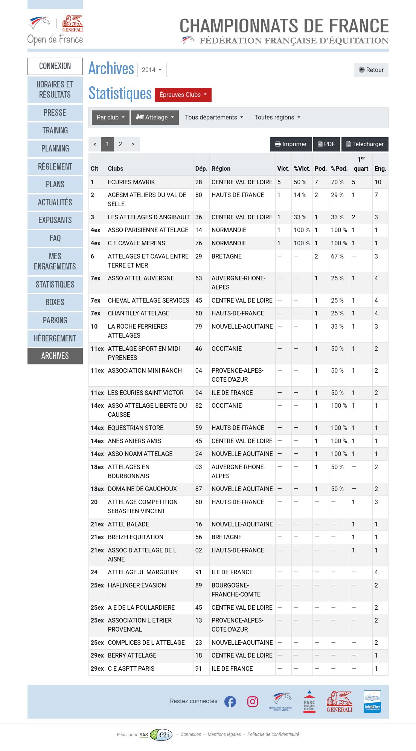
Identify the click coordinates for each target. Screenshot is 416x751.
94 (198, 392)
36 (198, 217)
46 (198, 348)
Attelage (152, 117)
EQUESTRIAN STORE (136, 427)
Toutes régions (275, 117)
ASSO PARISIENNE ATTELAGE (148, 230)
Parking (55, 320)
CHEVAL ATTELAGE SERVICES (148, 300)
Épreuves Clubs (181, 94)
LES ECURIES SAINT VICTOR (146, 392)
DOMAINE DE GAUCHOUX (142, 489)
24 (198, 453)
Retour (371, 69)
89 (198, 585)
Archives (55, 355)
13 (198, 620)
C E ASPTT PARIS (131, 668)
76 (198, 243)
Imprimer (291, 144)
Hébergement (55, 338)
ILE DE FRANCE (232, 392)
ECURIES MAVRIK (131, 182)
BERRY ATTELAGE (132, 655)
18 (198, 655)
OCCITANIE (227, 348)
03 (198, 467)
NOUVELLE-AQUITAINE (242, 326)
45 (198, 300)
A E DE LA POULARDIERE (141, 607)
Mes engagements (55, 261)
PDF (326, 144)
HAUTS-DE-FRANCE (238, 195)
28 (198, 182)
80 (198, 195)
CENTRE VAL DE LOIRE (242, 182)
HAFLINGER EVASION (137, 585)
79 (198, 326)
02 (198, 550)
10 (378, 182)
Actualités (55, 202)
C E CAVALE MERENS (136, 243)
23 (198, 642)
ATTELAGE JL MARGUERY (143, 572)
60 (198, 313)
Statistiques (55, 284)
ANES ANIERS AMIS (134, 441)
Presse (55, 112)
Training (55, 130)
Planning (55, 148)
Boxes (55, 302)
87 (198, 489)
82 (198, 405)
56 (198, 537)
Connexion (55, 66)
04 (198, 370)
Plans (55, 184)
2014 (149, 69)
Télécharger (365, 144)
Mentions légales (224, 734)
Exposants (55, 220)
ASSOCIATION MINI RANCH (145, 370)
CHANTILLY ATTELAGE (138, 313)
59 (198, 427)
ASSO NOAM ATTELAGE (140, 453)
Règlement (55, 166)
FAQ (55, 238)
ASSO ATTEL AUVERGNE (141, 278)
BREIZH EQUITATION (136, 537)
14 (198, 230)
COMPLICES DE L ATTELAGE (146, 642)
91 (198, 572)
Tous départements (212, 117)
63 (198, 278)
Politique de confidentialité (273, 734)
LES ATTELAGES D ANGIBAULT (149, 217)
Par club (108, 117)
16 (198, 524)
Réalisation (144, 734)
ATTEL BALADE (128, 524)
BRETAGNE (227, 256)
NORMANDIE (229, 230)
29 (198, 256)
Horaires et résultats (55, 89)
